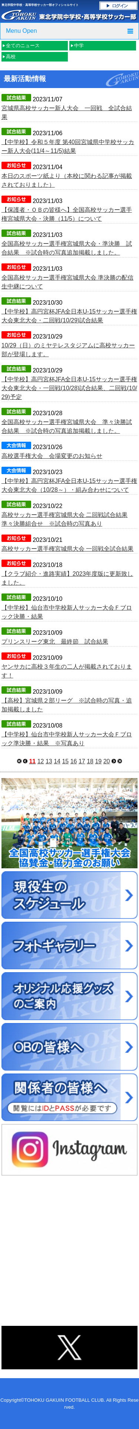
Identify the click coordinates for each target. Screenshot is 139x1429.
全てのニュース (23, 45)
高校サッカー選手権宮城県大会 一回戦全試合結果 (67, 549)
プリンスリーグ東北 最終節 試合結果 (54, 641)
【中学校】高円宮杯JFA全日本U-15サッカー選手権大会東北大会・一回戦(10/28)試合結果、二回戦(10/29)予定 (69, 388)
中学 (79, 45)
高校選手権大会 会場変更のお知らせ (51, 456)
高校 (11, 56)
